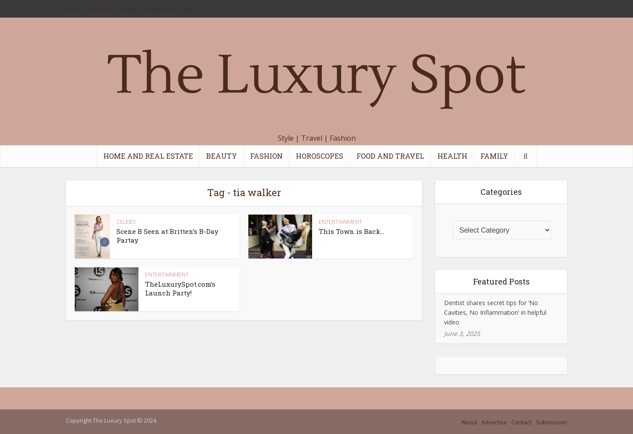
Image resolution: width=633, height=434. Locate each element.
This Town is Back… (351, 231)
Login (189, 9)
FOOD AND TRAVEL (390, 155)
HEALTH (452, 155)
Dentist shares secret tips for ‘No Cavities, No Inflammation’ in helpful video (495, 312)
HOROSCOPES (319, 155)
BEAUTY (221, 155)
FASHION (266, 155)
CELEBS (126, 222)
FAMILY (494, 155)
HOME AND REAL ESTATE (148, 155)
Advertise (100, 9)
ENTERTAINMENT (340, 222)
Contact (129, 9)
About (74, 9)
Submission (160, 9)
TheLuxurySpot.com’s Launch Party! (180, 288)
